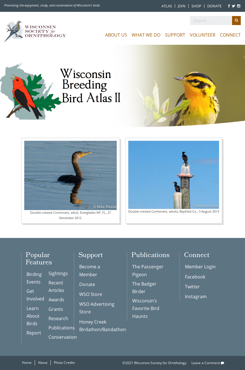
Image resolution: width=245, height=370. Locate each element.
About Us (116, 35)
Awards (56, 300)
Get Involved (35, 295)
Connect (230, 35)
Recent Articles (56, 286)
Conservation (56, 337)
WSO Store (90, 294)
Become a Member (89, 270)
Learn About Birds (33, 316)
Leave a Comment (207, 362)
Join (182, 6)
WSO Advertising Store (96, 308)
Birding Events (34, 278)
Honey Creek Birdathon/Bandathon (98, 326)
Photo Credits (64, 362)
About (42, 362)
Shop (196, 6)
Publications (56, 328)
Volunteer (202, 35)
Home (27, 362)
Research (56, 318)
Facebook (195, 277)
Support (175, 35)
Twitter (192, 287)
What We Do (146, 35)
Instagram (196, 296)
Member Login (200, 267)
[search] (215, 20)
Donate (214, 6)
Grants (55, 309)
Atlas (167, 6)
